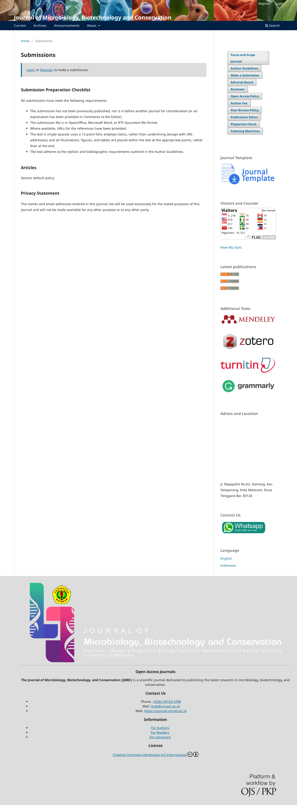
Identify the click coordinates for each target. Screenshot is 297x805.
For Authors (160, 728)
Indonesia (228, 565)
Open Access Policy (245, 96)
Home (25, 41)
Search (272, 25)
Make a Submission (245, 75)
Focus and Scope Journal (243, 58)
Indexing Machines (245, 131)
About (92, 25)
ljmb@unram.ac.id (165, 706)
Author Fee (239, 103)
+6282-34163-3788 (167, 701)
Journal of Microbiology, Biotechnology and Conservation (92, 17)
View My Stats (231, 247)
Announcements (67, 25)
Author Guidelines (244, 68)
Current (20, 25)
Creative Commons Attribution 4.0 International (155, 754)
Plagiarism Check (244, 124)
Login (279, 3)
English (226, 558)
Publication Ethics (244, 117)
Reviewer (238, 89)
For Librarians (160, 737)
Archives (40, 25)
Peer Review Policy (245, 110)
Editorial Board (242, 82)
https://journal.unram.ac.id (165, 711)
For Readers (160, 732)
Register (264, 3)
